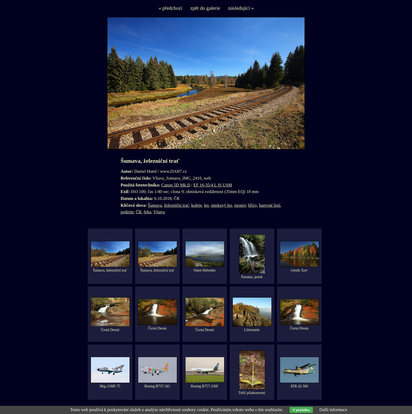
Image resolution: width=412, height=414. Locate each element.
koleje (196, 205)
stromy (240, 205)
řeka (147, 211)
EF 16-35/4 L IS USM (212, 185)
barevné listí (269, 205)
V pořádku (301, 410)
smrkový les (221, 205)
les (206, 205)
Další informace (333, 409)
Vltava (159, 211)
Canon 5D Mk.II (175, 185)
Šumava (155, 205)
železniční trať (176, 205)
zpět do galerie (205, 8)
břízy (252, 205)
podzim (127, 211)
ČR (139, 211)
